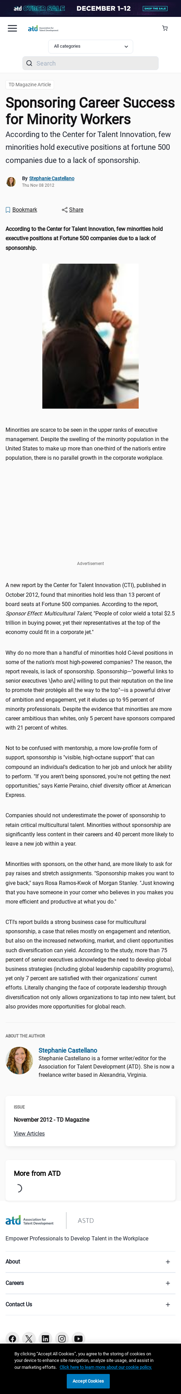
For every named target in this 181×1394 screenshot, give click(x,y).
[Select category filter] (90, 46)
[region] (90, 1369)
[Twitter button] (29, 1339)
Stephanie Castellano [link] (51, 178)
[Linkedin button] (45, 1339)
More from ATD (37, 1173)
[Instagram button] (62, 1339)
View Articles (29, 1133)
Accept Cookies (88, 1381)
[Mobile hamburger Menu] (12, 28)
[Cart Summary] (167, 28)
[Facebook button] (12, 1339)
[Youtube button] (78, 1339)
